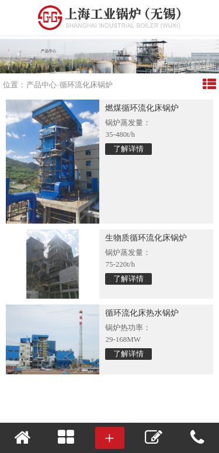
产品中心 (41, 84)
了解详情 (128, 148)
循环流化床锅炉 (86, 84)
